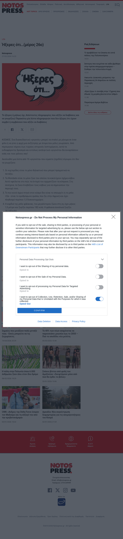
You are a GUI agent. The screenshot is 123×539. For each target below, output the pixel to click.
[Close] (114, 218)
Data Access (61, 321)
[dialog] (61, 269)
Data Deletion (44, 321)
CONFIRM (39, 310)
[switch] (99, 266)
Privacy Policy (78, 321)
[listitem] (61, 259)
